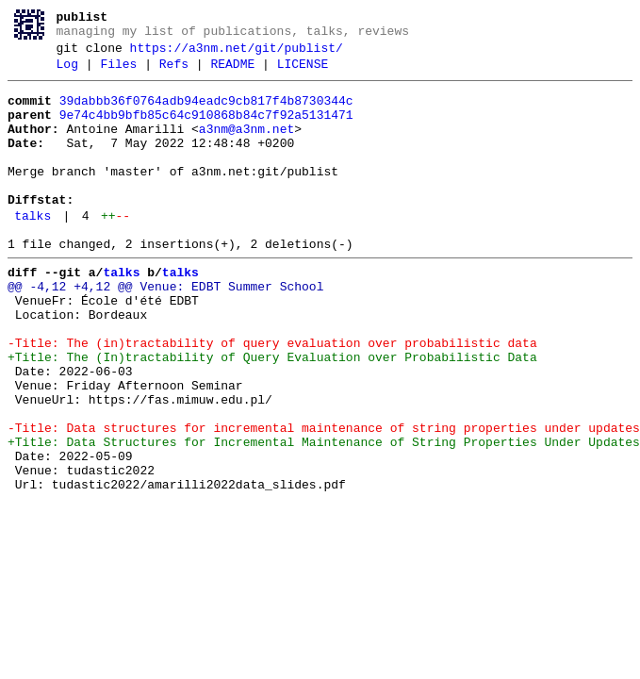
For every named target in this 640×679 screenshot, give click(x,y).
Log (67, 72)
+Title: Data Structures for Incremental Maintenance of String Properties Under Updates (324, 515)
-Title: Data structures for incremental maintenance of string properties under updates (324, 498)
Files (118, 72)
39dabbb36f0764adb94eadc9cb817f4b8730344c (206, 112)
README (232, 72)
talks (32, 249)
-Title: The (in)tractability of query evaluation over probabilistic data (272, 397)
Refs (174, 72)
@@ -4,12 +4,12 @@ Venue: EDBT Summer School (165, 329)
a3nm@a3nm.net (246, 146)
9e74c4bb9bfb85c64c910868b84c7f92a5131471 (206, 129)
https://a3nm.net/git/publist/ (236, 53)
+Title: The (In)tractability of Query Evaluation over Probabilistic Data (272, 414)
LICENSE (303, 72)
